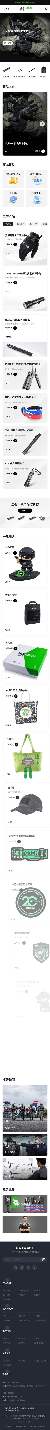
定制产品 (21, 1295)
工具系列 (37, 1291)
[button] (46, 37)
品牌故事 (6, 1361)
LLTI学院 (21, 1338)
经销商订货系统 (24, 1320)
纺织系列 (6, 1295)
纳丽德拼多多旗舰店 (12, 1410)
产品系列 (7, 1283)
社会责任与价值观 (40, 1361)
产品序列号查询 (39, 1320)
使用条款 (18, 1426)
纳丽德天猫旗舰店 (11, 1408)
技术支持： (21, 1422)
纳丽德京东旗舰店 (28, 1408)
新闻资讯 (6, 1338)
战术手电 (33, 224)
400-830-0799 (13, 1382)
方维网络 (29, 1422)
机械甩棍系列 (23, 1291)
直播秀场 (21, 1343)
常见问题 (21, 1316)
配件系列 (37, 1295)
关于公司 (7, 1353)
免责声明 (26, 1426)
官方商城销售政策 (37, 1426)
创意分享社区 (39, 1343)
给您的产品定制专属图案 (25, 2)
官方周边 (6, 1299)
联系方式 (7, 1374)
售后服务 (6, 1320)
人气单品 (20, 224)
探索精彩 (7, 1331)
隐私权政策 (10, 1426)
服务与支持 (8, 1309)
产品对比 (24, 523)
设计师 (36, 1338)
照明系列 (6, 1291)
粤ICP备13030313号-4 (31, 1419)
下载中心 (6, 1316)
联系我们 (37, 1316)
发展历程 (21, 1361)
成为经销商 (7, 1365)
